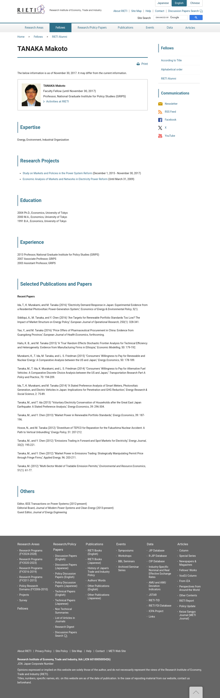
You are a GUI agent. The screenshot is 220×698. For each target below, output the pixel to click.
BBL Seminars (126, 561)
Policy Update (187, 606)
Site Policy (62, 651)
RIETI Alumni (59, 36)
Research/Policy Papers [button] (91, 27)
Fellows (38, 36)
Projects (24, 594)
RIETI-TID (154, 600)
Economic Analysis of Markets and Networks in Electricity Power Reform (65, 179)
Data (150, 544)
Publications (94, 544)
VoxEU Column (188, 575)
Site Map (136, 10)
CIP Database (157, 561)
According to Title (171, 60)
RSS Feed (170, 111)
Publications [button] (126, 27)
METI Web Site (117, 651)
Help (148, 10)
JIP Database (156, 550)
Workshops (124, 555)
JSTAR (153, 594)
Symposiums (125, 550)
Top (196, 692)
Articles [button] (191, 27)
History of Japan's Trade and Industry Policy (99, 571)
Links (152, 616)
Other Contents (188, 595)
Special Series (187, 555)
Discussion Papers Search (185, 10)
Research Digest (64, 626)
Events (121, 544)
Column (183, 550)
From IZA (184, 581)
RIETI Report (186, 600)
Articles (182, 544)
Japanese (163, 3)
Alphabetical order (171, 69)
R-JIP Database (158, 555)
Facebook (170, 119)
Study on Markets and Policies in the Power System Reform (57, 173)
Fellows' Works (188, 570)
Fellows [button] (60, 27)
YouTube (170, 135)
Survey (23, 600)
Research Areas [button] (33, 27)
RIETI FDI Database (160, 605)
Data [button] (169, 27)
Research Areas (28, 544)
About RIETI (120, 10)
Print (144, 64)
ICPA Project (156, 611)
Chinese (195, 3)
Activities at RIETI (57, 101)
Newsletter (171, 103)
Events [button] (150, 27)
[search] (171, 17)
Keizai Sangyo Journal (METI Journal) (187, 615)
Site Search (144, 17)
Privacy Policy (43, 651)
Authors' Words (97, 580)
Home (21, 36)
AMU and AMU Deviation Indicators (157, 586)
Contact (159, 10)
